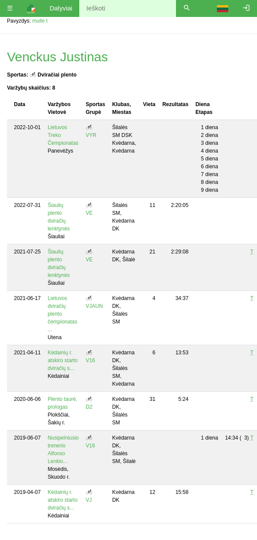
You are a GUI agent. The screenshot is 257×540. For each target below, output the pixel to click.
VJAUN (94, 306)
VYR (91, 135)
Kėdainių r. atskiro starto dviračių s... (62, 360)
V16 (90, 360)
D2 (89, 407)
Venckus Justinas (57, 57)
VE (89, 213)
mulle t (39, 21)
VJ (89, 500)
